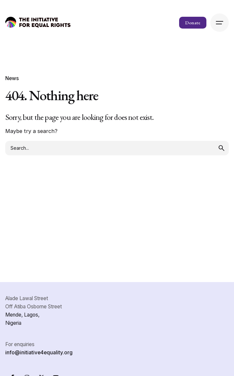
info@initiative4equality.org (39, 352)
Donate (192, 22)
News (12, 78)
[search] (221, 148)
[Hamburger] (219, 22)
